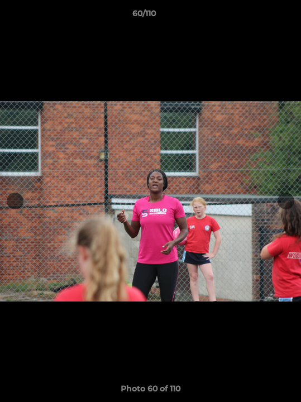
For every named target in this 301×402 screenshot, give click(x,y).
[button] (260, 16)
